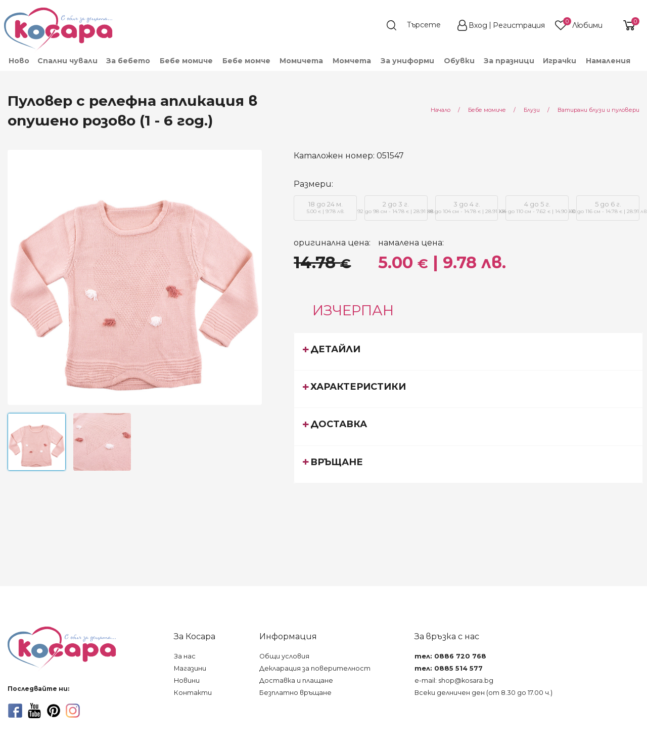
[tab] (468, 351)
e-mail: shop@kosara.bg (453, 680)
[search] (418, 25)
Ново (19, 60)
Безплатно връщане (295, 692)
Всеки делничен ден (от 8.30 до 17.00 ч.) (483, 692)
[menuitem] (18, 60)
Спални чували (67, 60)
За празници (509, 60)
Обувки (459, 60)
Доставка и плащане (296, 680)
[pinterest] (53, 710)
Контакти (193, 692)
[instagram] (72, 710)
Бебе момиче (186, 60)
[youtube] (34, 710)
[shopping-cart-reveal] (625, 25)
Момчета (352, 60)
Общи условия (284, 656)
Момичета (301, 60)
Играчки (559, 60)
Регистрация (519, 25)
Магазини (190, 668)
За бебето (128, 60)
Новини (187, 680)
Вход (478, 25)
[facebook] (15, 710)
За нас (185, 656)
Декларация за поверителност (315, 668)
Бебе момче (246, 60)
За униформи (407, 60)
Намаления (608, 60)
